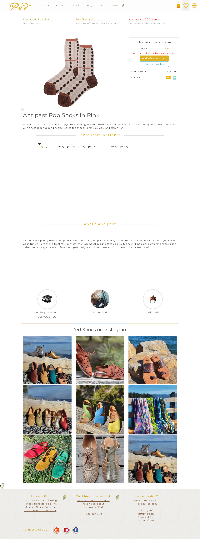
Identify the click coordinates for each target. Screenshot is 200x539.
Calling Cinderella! (31, 23)
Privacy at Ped (146, 517)
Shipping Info (146, 510)
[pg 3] (60, 146)
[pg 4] (71, 146)
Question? (136, 77)
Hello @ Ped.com (47, 312)
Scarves (61, 5)
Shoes (45, 5)
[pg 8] (113, 146)
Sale (103, 5)
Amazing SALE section (36, 19)
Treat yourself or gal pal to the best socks (147, 23)
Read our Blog (93, 514)
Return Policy (146, 514)
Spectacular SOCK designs (143, 19)
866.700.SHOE (47, 316)
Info (115, 5)
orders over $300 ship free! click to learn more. (97, 23)
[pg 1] (39, 146)
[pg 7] (103, 146)
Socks (77, 5)
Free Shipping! (84, 19)
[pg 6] (92, 146)
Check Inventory (139, 71)
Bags (90, 5)
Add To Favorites (154, 64)
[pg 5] (81, 146)
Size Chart (172, 71)
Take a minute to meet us (40, 510)
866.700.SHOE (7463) (146, 500)
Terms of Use (146, 520)
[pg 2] (50, 146)
